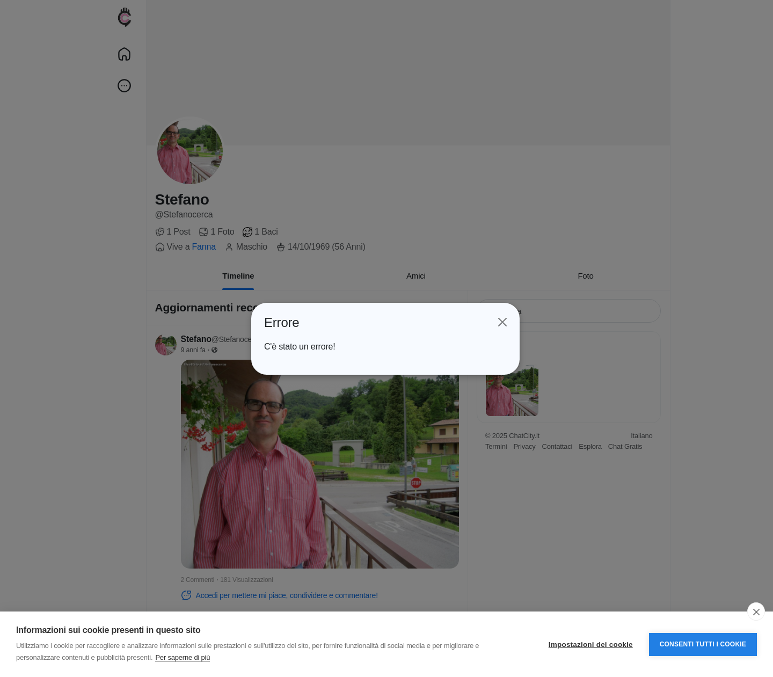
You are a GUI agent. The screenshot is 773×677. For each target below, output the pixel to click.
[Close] (501, 322)
